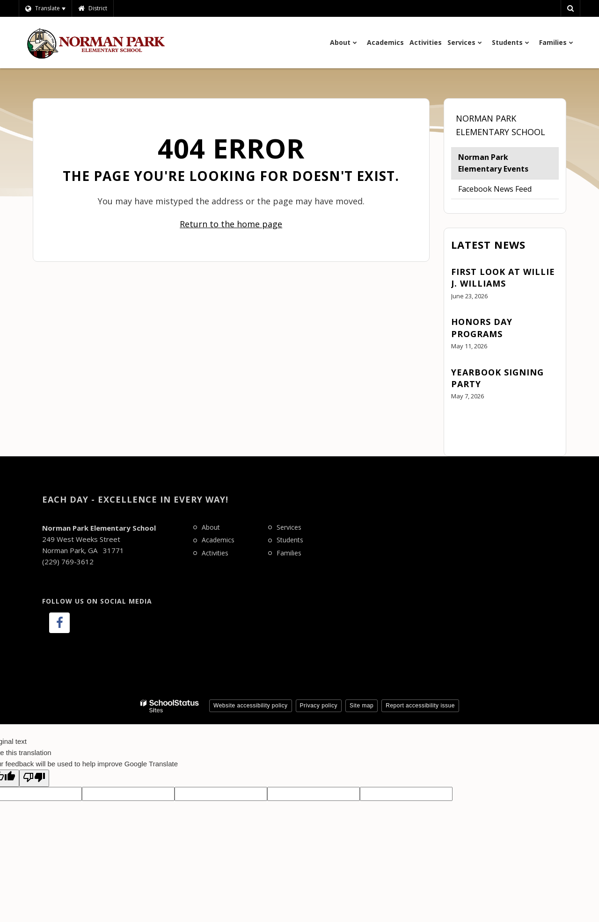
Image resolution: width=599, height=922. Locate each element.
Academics (218, 539)
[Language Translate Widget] (45, 8)
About (211, 527)
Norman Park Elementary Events (493, 163)
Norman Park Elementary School (500, 125)
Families (289, 552)
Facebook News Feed (495, 189)
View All (464, 422)
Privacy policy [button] (318, 705)
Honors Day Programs (481, 327)
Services (289, 527)
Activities (215, 552)
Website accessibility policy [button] (250, 705)
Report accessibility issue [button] (420, 705)
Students (290, 539)
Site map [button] (361, 705)
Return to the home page (231, 224)
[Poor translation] (34, 778)
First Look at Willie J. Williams (503, 277)
